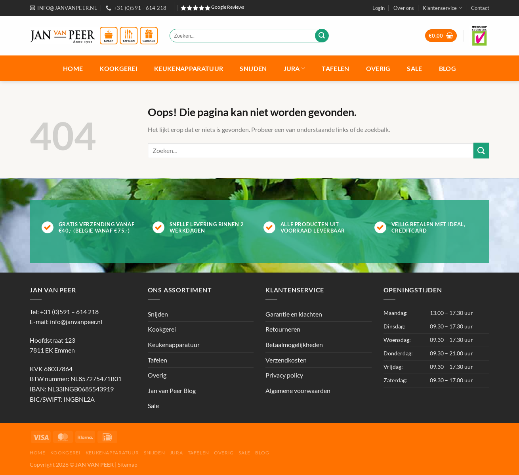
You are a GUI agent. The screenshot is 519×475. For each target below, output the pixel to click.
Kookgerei (118, 68)
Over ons (403, 8)
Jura (294, 68)
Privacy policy (284, 375)
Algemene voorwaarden (297, 390)
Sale (414, 68)
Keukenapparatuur (188, 68)
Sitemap (127, 464)
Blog (447, 68)
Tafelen (335, 68)
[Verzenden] (321, 35)
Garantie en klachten (293, 314)
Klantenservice (442, 7)
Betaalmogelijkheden (294, 344)
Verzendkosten (286, 360)
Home (73, 68)
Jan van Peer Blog (172, 390)
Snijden (253, 68)
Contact (480, 8)
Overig (378, 68)
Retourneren (282, 329)
